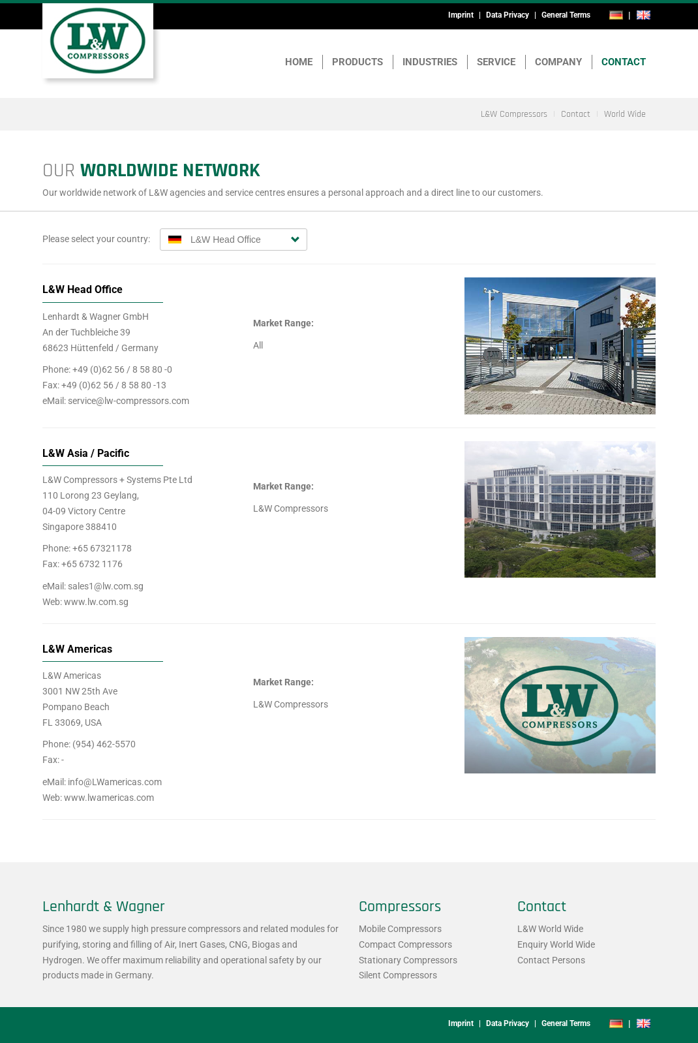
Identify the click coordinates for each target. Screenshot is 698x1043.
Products (357, 62)
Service (496, 62)
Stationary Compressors (408, 960)
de (616, 15)
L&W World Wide (550, 929)
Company (558, 62)
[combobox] (233, 239)
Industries (429, 62)
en (643, 15)
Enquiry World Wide (556, 944)
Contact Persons (551, 960)
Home (298, 62)
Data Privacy (507, 15)
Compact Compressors (405, 944)
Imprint (461, 15)
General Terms (565, 15)
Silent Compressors (398, 975)
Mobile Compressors (400, 929)
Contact (623, 62)
